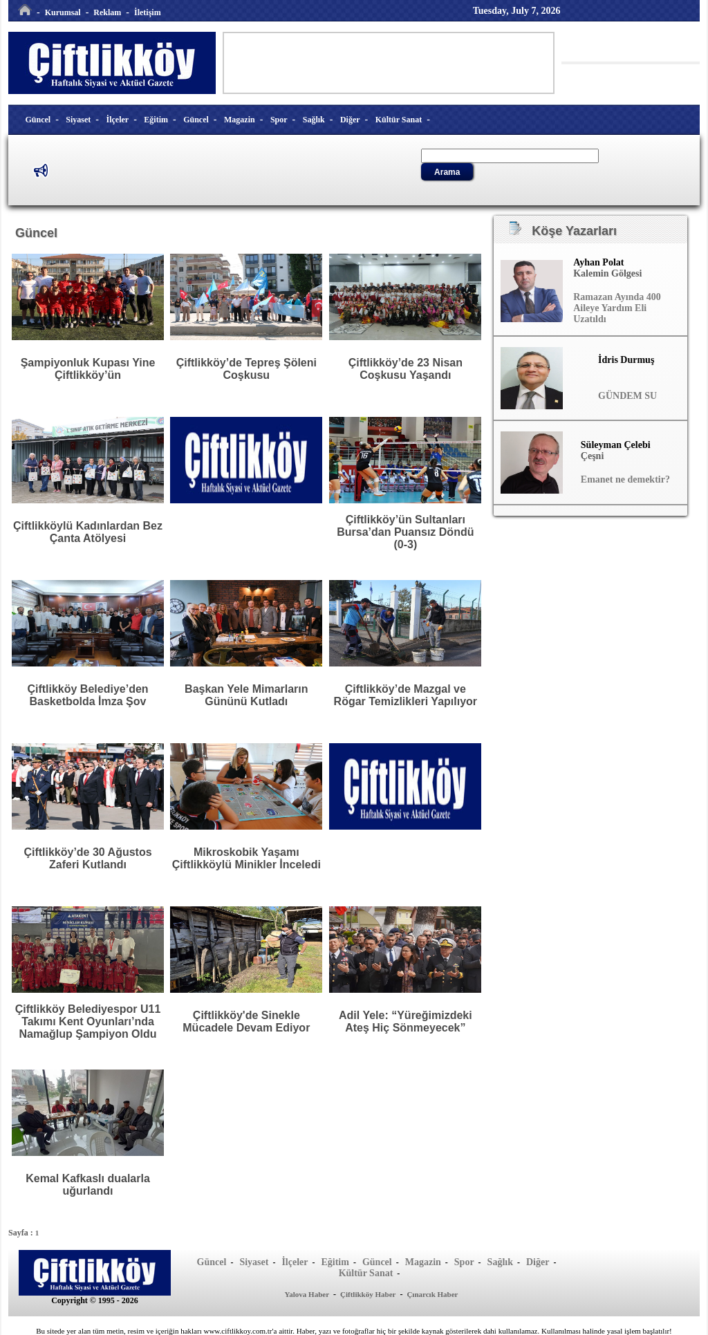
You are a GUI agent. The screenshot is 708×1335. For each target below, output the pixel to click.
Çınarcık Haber (432, 1294)
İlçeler (117, 119)
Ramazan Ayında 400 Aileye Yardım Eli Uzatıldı (617, 308)
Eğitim (156, 119)
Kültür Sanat (398, 119)
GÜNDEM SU (627, 396)
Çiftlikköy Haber (367, 1294)
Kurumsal (63, 12)
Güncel (38, 119)
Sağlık (314, 119)
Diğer (350, 119)
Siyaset (78, 119)
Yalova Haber (307, 1294)
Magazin (239, 119)
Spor (279, 119)
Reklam (107, 12)
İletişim (147, 12)
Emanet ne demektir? (625, 479)
